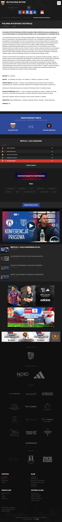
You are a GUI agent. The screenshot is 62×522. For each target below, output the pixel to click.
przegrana (40, 188)
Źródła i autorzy (5, 511)
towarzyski (10, 188)
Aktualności (26, 17)
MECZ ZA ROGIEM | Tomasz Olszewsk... (31, 275)
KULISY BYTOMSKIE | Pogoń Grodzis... (31, 266)
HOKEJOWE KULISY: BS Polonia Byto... (31, 257)
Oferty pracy (34, 486)
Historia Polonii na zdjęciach (8, 507)
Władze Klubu (34, 478)
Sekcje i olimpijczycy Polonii (8, 509)
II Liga (3, 495)
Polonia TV (4, 478)
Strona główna (15, 17)
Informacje (33, 476)
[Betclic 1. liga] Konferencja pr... (31, 248)
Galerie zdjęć (5, 480)
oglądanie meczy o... (29, 192)
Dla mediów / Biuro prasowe (38, 482)
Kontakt (4, 482)
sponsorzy (21, 188)
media (36, 519)
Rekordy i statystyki (35, 496)
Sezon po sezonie (35, 500)
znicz (17, 192)
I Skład (3, 496)
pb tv (31, 188)
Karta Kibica (5, 498)
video (54, 192)
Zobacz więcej (31, 165)
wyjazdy (8, 192)
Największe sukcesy (35, 495)
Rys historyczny (34, 493)
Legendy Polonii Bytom (36, 498)
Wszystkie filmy (31, 205)
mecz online (44, 192)
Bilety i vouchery (5, 493)
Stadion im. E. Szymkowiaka (37, 480)
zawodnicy (52, 188)
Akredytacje (34, 484)
